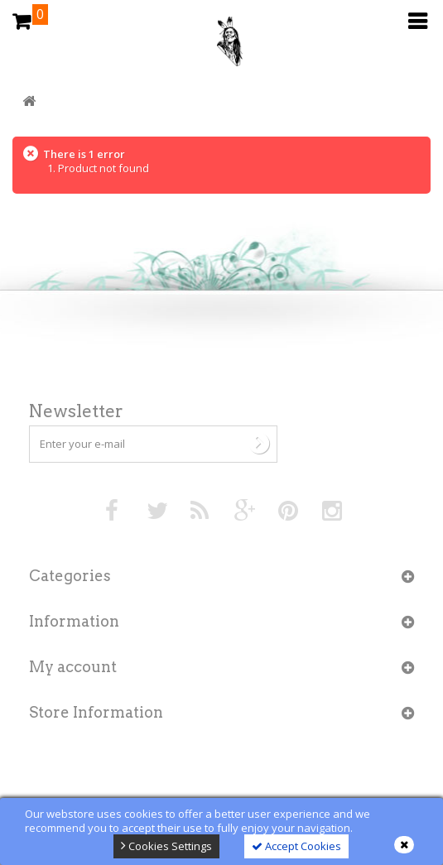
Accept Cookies (296, 846)
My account (73, 666)
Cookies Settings (166, 846)
